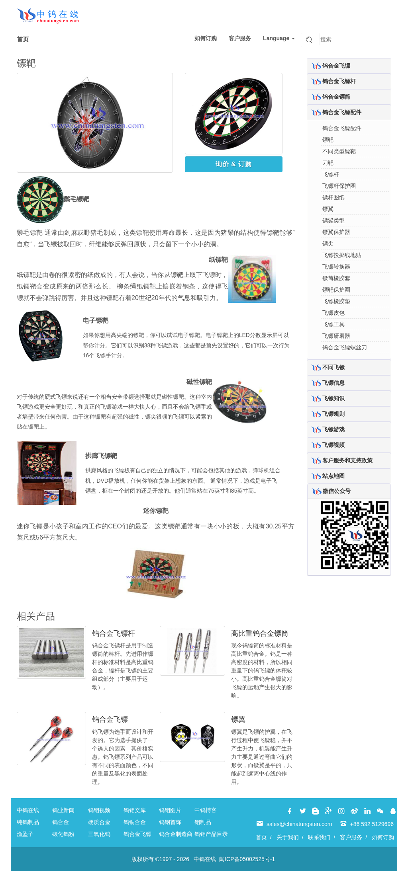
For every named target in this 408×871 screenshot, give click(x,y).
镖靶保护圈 (336, 289)
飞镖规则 (333, 414)
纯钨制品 (28, 822)
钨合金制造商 (175, 834)
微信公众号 (337, 491)
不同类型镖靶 (339, 151)
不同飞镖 (333, 367)
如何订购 (205, 38)
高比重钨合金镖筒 (259, 633)
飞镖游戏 (333, 429)
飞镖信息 (333, 383)
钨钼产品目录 (211, 834)
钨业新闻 (63, 810)
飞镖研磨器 (336, 336)
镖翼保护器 (336, 232)
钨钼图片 (170, 810)
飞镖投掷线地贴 (341, 255)
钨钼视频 (99, 810)
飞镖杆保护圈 (339, 186)
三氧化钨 (99, 834)
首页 (23, 39)
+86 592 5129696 (372, 824)
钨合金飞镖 (110, 719)
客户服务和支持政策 (347, 460)
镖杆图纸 (333, 197)
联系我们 (319, 837)
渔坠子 (25, 834)
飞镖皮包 (333, 313)
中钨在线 (28, 810)
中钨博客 (205, 810)
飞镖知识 (333, 398)
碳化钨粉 (63, 834)
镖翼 (238, 719)
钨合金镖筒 (336, 97)
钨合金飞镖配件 (341, 112)
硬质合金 (99, 822)
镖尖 (327, 243)
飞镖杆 (330, 174)
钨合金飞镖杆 (113, 633)
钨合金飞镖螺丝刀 (344, 347)
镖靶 (327, 139)
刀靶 (327, 163)
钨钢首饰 (170, 822)
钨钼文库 (135, 810)
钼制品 (202, 822)
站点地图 (333, 476)
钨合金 (60, 822)
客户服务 (240, 38)
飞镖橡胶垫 (336, 301)
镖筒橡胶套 (336, 278)
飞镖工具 (333, 324)
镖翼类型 (333, 220)
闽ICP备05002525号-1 (247, 859)
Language (279, 38)
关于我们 (288, 837)
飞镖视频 (333, 445)
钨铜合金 (135, 822)
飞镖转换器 (336, 266)
